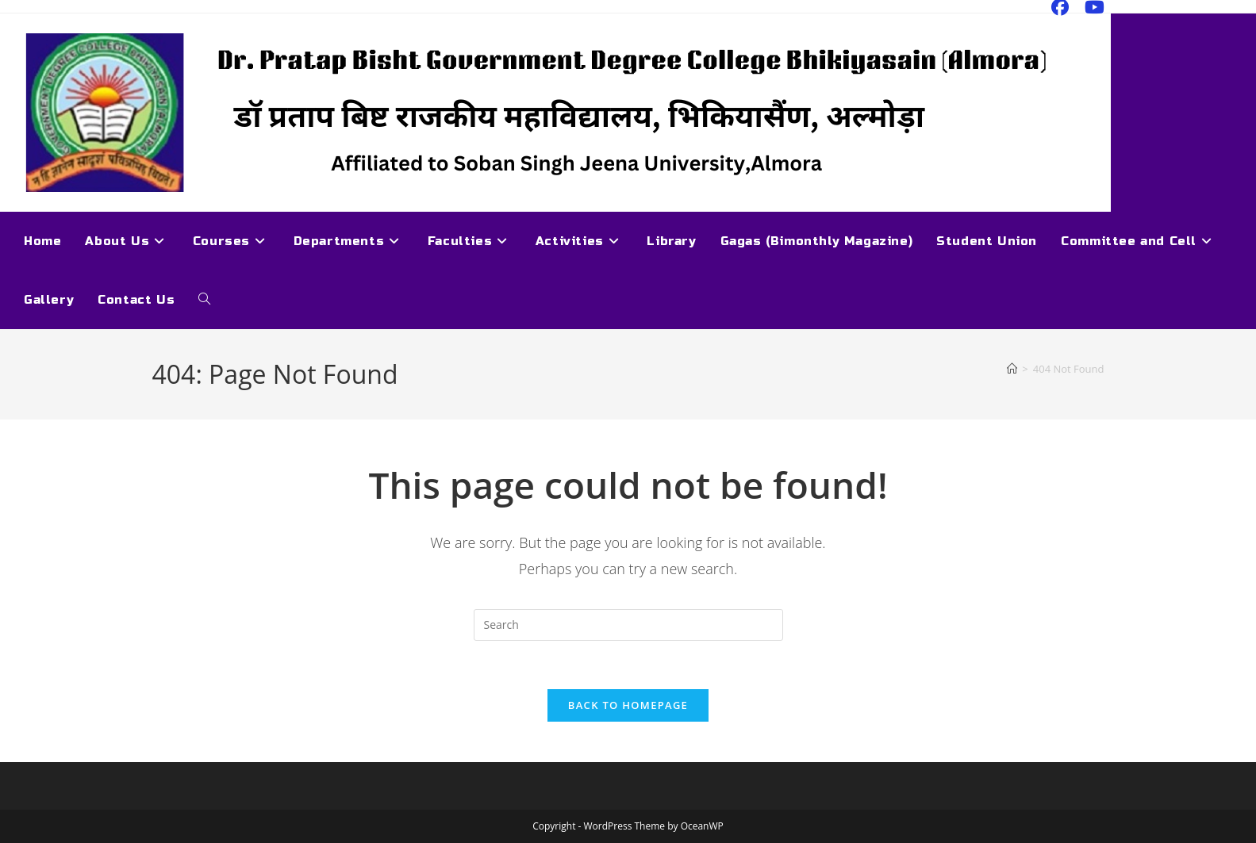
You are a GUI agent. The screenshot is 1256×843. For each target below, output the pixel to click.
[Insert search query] (628, 625)
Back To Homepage (628, 705)
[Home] (1012, 369)
